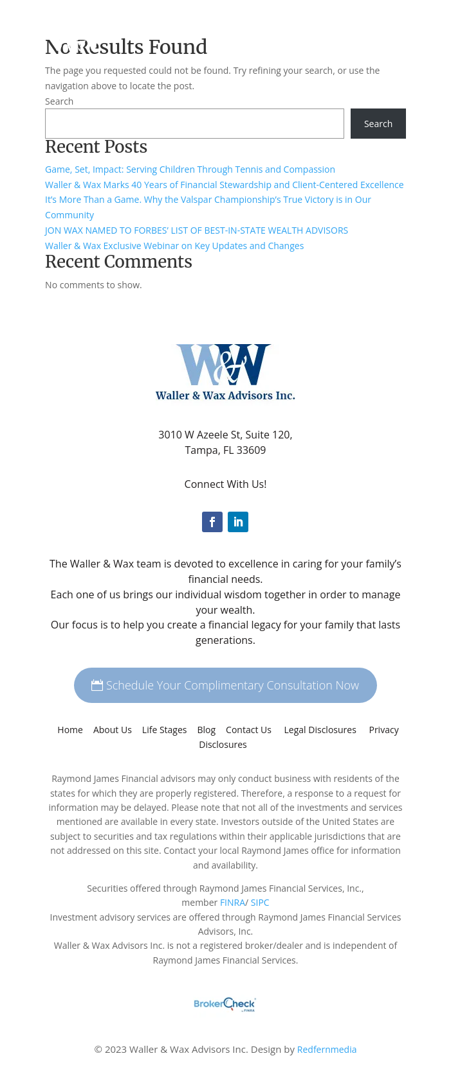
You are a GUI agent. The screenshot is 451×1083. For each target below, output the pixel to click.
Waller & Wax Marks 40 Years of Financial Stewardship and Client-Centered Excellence (224, 184)
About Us (112, 729)
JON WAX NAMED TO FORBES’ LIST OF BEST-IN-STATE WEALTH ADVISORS (196, 230)
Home (70, 729)
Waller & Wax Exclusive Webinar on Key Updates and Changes (174, 245)
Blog (207, 729)
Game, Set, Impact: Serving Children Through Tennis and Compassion (190, 169)
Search (59, 101)
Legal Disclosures (321, 729)
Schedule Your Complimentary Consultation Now (232, 685)
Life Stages (164, 729)
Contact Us (249, 729)
